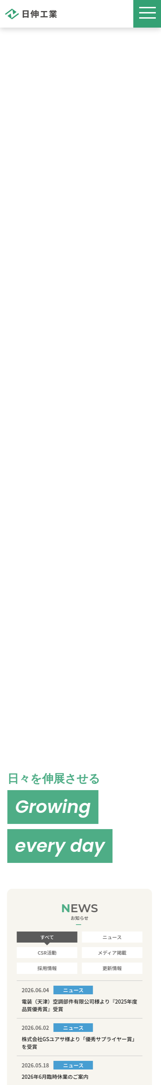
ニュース (111, 937)
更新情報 (111, 968)
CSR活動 (46, 952)
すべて (46, 937)
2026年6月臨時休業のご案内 (54, 1076)
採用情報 (46, 968)
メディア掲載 (111, 952)
